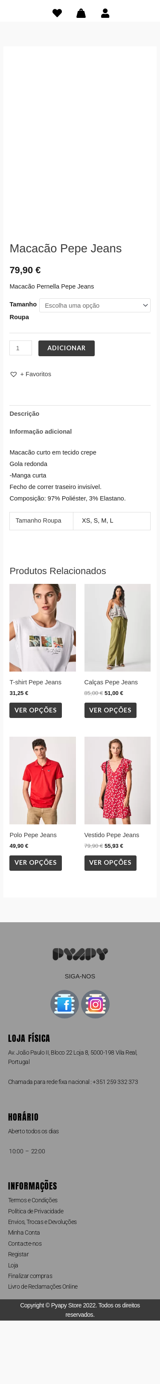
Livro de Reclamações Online (43, 1350)
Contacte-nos (25, 1306)
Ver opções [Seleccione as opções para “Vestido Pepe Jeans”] (110, 925)
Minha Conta (24, 1295)
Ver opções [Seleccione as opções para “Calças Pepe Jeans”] (110, 773)
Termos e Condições (33, 1263)
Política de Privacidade (36, 1274)
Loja (13, 1328)
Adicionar (66, 411)
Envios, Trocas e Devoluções (42, 1284)
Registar (18, 1317)
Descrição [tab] (24, 476)
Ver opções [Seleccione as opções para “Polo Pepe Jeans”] (36, 925)
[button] (30, 437)
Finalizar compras (30, 1338)
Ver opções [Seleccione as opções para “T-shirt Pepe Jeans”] (36, 773)
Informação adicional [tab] (40, 494)
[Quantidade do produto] (20, 410)
